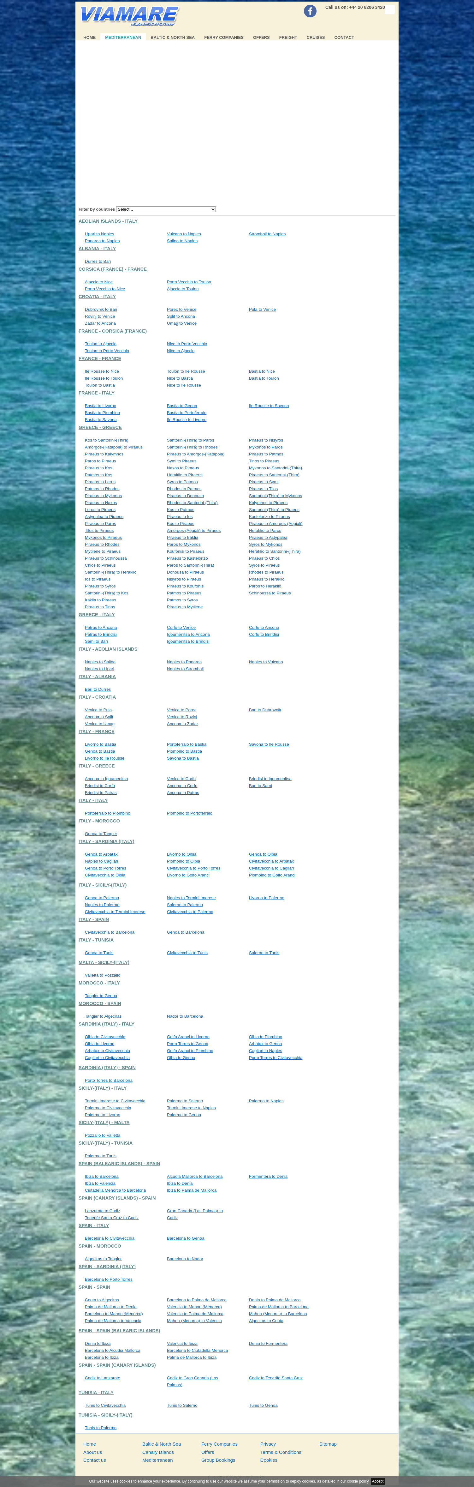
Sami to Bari (96, 641)
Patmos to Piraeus (184, 593)
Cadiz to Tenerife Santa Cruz (276, 1378)
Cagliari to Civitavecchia (107, 1057)
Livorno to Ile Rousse (104, 758)
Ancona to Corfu (182, 785)
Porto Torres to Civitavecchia (275, 1057)
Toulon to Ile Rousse (186, 371)
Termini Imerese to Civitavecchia (115, 1101)
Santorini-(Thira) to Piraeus (274, 509)
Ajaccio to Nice (99, 282)
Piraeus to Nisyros (266, 440)
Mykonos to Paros (266, 447)
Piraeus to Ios (180, 516)
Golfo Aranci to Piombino (190, 1050)
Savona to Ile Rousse (269, 744)
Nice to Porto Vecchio (187, 343)
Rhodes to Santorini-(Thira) (192, 502)
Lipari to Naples (99, 234)
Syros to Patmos (182, 481)
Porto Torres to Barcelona (109, 1080)
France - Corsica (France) (113, 331)
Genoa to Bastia (100, 751)
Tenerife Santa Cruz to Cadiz (112, 1217)
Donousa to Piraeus (185, 572)
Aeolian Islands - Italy (108, 221)
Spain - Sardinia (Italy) (107, 1266)
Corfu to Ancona (264, 627)
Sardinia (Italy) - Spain (107, 1067)
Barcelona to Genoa (185, 1238)
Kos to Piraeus (180, 523)
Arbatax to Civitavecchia (107, 1050)
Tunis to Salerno (182, 1405)
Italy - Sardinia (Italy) (106, 841)
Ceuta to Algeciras (102, 1299)
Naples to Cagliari (101, 861)
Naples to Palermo (102, 904)
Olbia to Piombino (265, 1036)
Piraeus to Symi (263, 481)
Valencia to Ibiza (182, 1343)
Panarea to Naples (102, 240)
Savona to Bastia (183, 758)
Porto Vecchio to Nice (105, 288)
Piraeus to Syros (100, 586)
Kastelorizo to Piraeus (269, 516)
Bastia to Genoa (182, 405)
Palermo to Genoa (184, 1114)
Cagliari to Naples (265, 1050)
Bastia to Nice (262, 371)
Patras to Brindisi (101, 634)
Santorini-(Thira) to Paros (190, 440)
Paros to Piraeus (100, 461)
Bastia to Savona (101, 419)
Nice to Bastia (180, 378)
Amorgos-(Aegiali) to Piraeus (194, 530)
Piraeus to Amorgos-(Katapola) (195, 454)
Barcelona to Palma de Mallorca (197, 1299)
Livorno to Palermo (266, 897)
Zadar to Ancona (100, 323)
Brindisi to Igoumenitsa (270, 778)
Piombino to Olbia (183, 861)
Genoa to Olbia (263, 854)
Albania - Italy (97, 248)
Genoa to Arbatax (101, 854)
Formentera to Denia (268, 1176)
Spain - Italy (94, 1225)
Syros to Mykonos (265, 544)
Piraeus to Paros (100, 523)
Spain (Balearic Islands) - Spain (119, 1163)
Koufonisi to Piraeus (185, 551)
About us (92, 1452)
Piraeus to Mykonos (103, 495)
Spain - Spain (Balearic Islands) (119, 1330)
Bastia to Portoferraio (186, 412)
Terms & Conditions (280, 1452)
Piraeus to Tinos (100, 607)
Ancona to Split (99, 716)
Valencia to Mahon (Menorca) (194, 1306)
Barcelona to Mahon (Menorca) (114, 1313)
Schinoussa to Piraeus (270, 593)
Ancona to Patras (183, 792)
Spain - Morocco (100, 1246)
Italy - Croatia (97, 697)
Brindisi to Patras (101, 792)
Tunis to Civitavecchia (105, 1405)
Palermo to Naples (266, 1101)
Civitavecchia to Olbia (105, 875)
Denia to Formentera (268, 1343)
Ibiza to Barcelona (102, 1176)
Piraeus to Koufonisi (185, 586)
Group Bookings (218, 1460)
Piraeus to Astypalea (268, 537)
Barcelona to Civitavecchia (109, 1238)
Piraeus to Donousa (185, 495)
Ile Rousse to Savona (269, 405)
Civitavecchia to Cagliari (271, 868)
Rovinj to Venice (100, 316)
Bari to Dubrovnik (265, 709)
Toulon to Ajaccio (100, 343)
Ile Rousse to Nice (102, 371)
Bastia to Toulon (264, 378)
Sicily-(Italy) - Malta (104, 1122)
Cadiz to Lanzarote (102, 1378)
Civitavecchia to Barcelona (109, 932)
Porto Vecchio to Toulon (189, 282)
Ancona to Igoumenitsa (106, 778)
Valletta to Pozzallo (102, 975)
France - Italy (97, 392)
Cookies (268, 1460)
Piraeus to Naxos (101, 502)
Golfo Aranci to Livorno (188, 1036)
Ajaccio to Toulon (183, 288)
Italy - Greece (97, 765)
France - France (100, 358)
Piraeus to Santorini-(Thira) (274, 475)
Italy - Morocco (99, 820)
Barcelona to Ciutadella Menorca (197, 1350)
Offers (261, 37)
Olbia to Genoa (181, 1057)
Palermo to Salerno (185, 1101)
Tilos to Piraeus (99, 530)
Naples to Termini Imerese (191, 897)
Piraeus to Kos (98, 468)
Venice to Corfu (181, 778)
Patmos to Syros (182, 600)
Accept (378, 1481)
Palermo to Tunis (100, 1155)
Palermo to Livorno (102, 1114)
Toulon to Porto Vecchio (107, 350)
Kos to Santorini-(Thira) (106, 440)
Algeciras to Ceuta (266, 1320)
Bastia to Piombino (102, 412)
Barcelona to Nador (185, 1258)
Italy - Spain (94, 919)
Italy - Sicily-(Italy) (103, 885)
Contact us (94, 1460)
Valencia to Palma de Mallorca (195, 1313)
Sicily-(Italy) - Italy (103, 1088)
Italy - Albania (97, 676)
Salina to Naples (182, 240)
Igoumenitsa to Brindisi (188, 641)
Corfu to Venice (181, 627)
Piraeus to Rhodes (102, 544)
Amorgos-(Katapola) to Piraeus (114, 447)
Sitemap (328, 1444)
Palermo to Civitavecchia (108, 1107)
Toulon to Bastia (100, 385)
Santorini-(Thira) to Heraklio (111, 572)
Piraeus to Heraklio (267, 579)
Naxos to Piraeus (183, 468)
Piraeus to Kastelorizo (187, 558)
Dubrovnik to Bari (101, 309)
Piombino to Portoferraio (189, 813)
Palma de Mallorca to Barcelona (279, 1306)
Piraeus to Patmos (266, 454)
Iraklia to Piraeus (100, 600)
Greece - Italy (97, 614)
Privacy (268, 1444)
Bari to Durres (98, 689)
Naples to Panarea (184, 661)
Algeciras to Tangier (103, 1258)
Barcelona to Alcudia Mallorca (112, 1350)
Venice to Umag (100, 723)
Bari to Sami (260, 785)
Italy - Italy (93, 800)
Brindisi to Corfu (100, 785)
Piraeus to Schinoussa (106, 558)
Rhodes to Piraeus (266, 572)
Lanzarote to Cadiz (102, 1210)
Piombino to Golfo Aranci (272, 875)
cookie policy (358, 1481)
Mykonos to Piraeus (103, 537)
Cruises (316, 37)
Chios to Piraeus (100, 565)
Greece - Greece (100, 427)
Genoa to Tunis (99, 952)
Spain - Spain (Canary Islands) (117, 1365)
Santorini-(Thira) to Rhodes (192, 447)
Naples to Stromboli (185, 668)
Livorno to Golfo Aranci (188, 875)
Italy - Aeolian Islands (108, 649)
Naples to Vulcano (266, 661)
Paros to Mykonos (184, 544)
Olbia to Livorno (99, 1043)
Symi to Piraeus (181, 461)
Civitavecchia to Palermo (190, 911)
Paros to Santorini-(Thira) (190, 565)
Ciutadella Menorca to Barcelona (115, 1190)
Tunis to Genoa (263, 1405)
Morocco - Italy (99, 982)
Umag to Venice (182, 323)
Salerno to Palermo (185, 904)
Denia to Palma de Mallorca (275, 1299)
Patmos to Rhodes (102, 488)
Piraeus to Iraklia (182, 537)
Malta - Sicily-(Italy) (104, 962)
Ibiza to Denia (180, 1183)
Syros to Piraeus (264, 565)
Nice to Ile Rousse (184, 385)
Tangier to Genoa (101, 995)
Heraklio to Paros (265, 530)
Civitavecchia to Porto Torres (193, 868)
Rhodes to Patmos (184, 488)
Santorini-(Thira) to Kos (106, 593)
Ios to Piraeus (98, 579)
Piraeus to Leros (100, 481)
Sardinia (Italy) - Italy (106, 1023)
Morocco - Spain (100, 1003)
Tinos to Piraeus (264, 461)
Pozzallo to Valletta (102, 1135)
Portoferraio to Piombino (107, 813)
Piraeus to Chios (264, 558)
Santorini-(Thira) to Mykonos (275, 495)
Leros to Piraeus (100, 509)
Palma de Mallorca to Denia (111, 1306)
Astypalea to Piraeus (104, 516)
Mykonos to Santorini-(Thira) (275, 468)
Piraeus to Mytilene (185, 607)
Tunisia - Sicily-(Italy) (106, 1415)
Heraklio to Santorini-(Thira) (275, 551)
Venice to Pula (98, 709)
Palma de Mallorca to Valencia (113, 1320)
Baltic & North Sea (173, 37)
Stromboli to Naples (267, 234)
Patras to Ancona (101, 627)
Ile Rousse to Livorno (186, 419)
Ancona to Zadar (182, 723)
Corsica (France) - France (113, 269)
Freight (288, 37)
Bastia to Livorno (100, 405)
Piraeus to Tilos (263, 488)
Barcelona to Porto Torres (109, 1279)
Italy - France (97, 731)
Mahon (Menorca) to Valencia (194, 1320)
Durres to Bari (98, 261)
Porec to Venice (181, 309)
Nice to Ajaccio (180, 350)
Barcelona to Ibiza (102, 1357)
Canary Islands (158, 1452)
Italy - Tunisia (96, 939)
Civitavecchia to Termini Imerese (115, 911)
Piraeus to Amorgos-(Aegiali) (276, 523)
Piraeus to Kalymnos (104, 454)
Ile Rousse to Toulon (104, 378)
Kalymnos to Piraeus (268, 502)
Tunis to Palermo (100, 1427)
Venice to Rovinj (182, 716)
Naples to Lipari (99, 668)
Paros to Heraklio (265, 586)
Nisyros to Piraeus (184, 579)
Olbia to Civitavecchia (105, 1036)
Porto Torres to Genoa (187, 1043)
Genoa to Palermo (102, 897)
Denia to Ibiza (98, 1343)
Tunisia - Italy (96, 1392)
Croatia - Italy (97, 296)
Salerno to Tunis (264, 952)
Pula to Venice (262, 309)
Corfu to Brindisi (264, 634)
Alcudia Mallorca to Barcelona (194, 1176)
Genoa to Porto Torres (105, 868)
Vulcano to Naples (184, 234)
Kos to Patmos (180, 509)
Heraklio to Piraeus (185, 475)
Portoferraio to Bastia (186, 744)
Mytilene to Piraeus (103, 551)
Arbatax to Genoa (265, 1043)
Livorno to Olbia (181, 854)
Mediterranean (123, 37)
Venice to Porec (181, 709)
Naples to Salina (100, 661)
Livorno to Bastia (100, 744)
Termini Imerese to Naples (191, 1107)
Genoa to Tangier (101, 833)
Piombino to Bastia (184, 751)
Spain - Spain (94, 1287)
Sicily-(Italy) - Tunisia (106, 1143)
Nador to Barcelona (185, 1016)
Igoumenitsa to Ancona (188, 634)
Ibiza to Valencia (100, 1183)
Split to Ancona (181, 316)
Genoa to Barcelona (185, 932)
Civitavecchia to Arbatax (271, 861)
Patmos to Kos (98, 475)
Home (89, 37)
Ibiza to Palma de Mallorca (191, 1190)
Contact (344, 37)
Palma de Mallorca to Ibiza (191, 1357)
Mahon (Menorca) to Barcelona (278, 1313)
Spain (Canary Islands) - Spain (117, 1198)
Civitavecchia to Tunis (187, 952)
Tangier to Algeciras (103, 1016)
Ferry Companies (224, 37)
